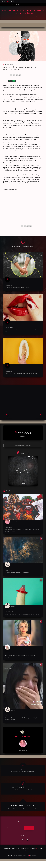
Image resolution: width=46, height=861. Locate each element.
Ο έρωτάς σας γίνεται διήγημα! (23, 788)
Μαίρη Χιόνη (13, 647)
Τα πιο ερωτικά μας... (23, 769)
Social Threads (9, 527)
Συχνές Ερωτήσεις (7, 849)
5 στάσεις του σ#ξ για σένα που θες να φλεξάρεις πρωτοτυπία (21, 373)
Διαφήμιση (27, 849)
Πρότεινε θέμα (21, 849)
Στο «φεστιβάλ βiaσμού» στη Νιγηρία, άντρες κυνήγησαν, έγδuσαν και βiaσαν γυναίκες (22, 530)
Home (10, 16)
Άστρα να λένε (9, 570)
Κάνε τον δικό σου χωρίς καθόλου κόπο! (23, 806)
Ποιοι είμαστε (33, 849)
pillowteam (13, 565)
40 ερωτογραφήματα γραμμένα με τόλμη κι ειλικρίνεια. (23, 772)
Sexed (7, 653)
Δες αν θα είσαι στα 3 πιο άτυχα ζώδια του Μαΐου (18, 572)
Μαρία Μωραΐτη (14, 522)
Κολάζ (7, 715)
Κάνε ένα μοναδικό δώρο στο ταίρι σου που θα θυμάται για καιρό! (23, 790)
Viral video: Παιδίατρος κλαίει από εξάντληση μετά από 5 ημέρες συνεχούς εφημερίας (22, 718)
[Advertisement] (23, 400)
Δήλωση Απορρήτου (23, 851)
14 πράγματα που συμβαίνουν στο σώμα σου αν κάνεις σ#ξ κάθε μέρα (22, 330)
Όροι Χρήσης (40, 849)
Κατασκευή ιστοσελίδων (22, 856)
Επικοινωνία (14, 849)
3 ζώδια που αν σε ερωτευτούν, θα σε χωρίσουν (17, 287)
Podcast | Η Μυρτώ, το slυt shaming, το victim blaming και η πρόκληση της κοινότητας (20, 656)
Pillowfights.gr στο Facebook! (23, 445)
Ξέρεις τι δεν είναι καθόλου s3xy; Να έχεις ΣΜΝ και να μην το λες (22, 614)
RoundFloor (35, 856)
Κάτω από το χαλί (8, 64)
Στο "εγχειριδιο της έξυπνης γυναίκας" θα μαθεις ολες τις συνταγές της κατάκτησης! (23, 808)
